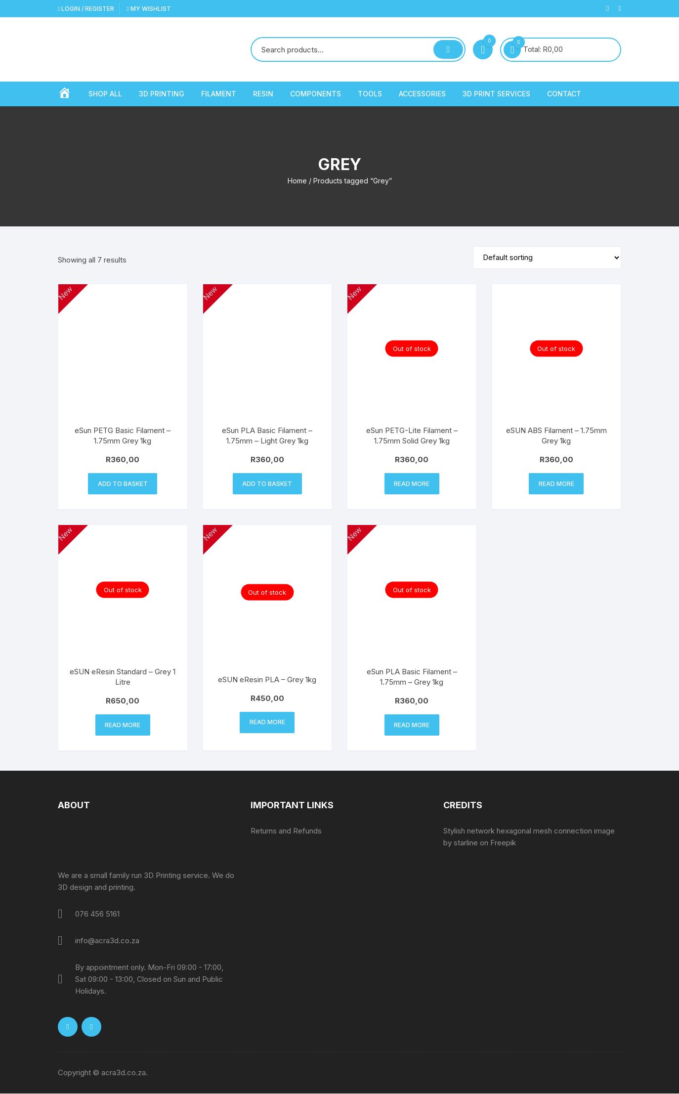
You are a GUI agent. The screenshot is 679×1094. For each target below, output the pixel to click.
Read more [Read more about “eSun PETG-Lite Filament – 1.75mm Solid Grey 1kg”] (411, 483)
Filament (218, 93)
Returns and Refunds (286, 831)
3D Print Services (496, 93)
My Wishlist (148, 8)
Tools (370, 93)
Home (297, 180)
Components (315, 93)
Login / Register (86, 8)
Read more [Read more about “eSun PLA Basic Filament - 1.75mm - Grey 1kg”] (411, 725)
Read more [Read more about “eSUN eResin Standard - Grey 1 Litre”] (122, 725)
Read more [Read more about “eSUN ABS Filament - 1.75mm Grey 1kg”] (556, 483)
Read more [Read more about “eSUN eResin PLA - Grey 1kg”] (267, 722)
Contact (564, 93)
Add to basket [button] (123, 483)
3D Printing (161, 93)
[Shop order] (547, 257)
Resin (263, 93)
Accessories (422, 93)
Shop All (105, 93)
